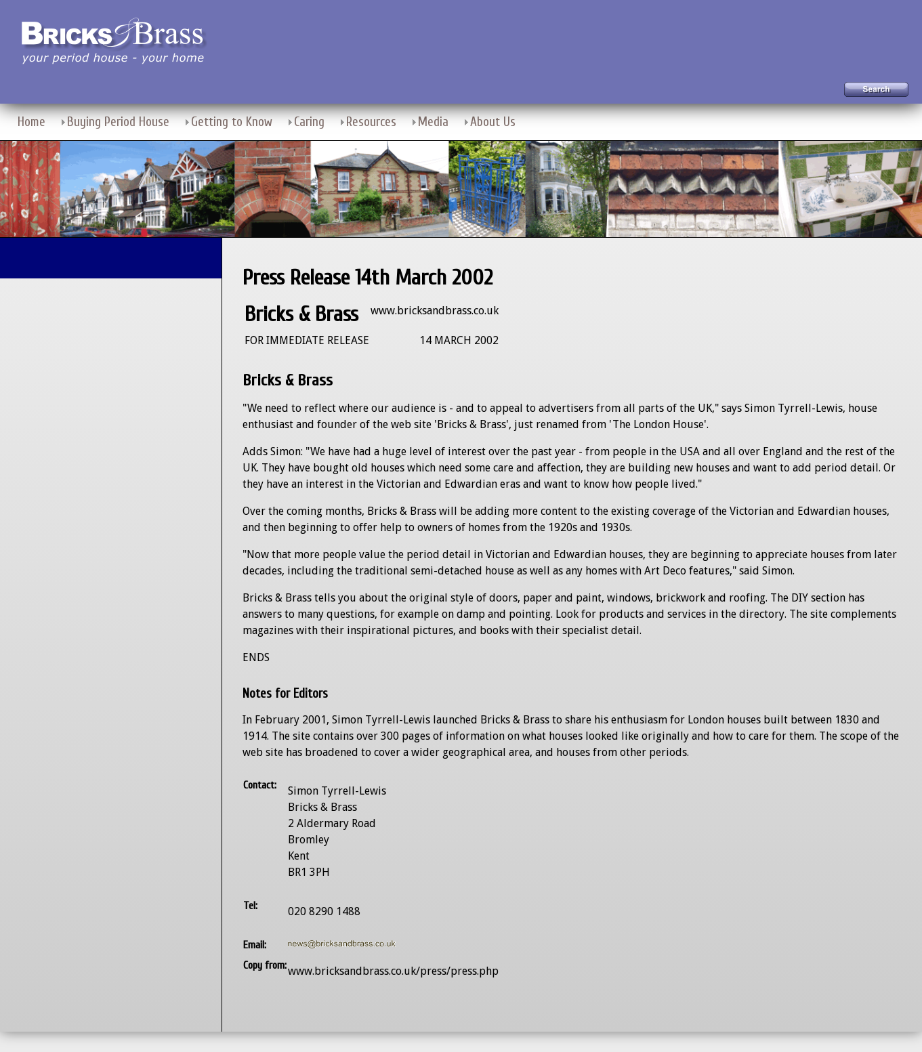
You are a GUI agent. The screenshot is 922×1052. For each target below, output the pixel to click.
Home (31, 121)
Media (433, 121)
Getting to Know (231, 121)
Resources (371, 121)
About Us (493, 121)
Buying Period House (118, 121)
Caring (309, 121)
